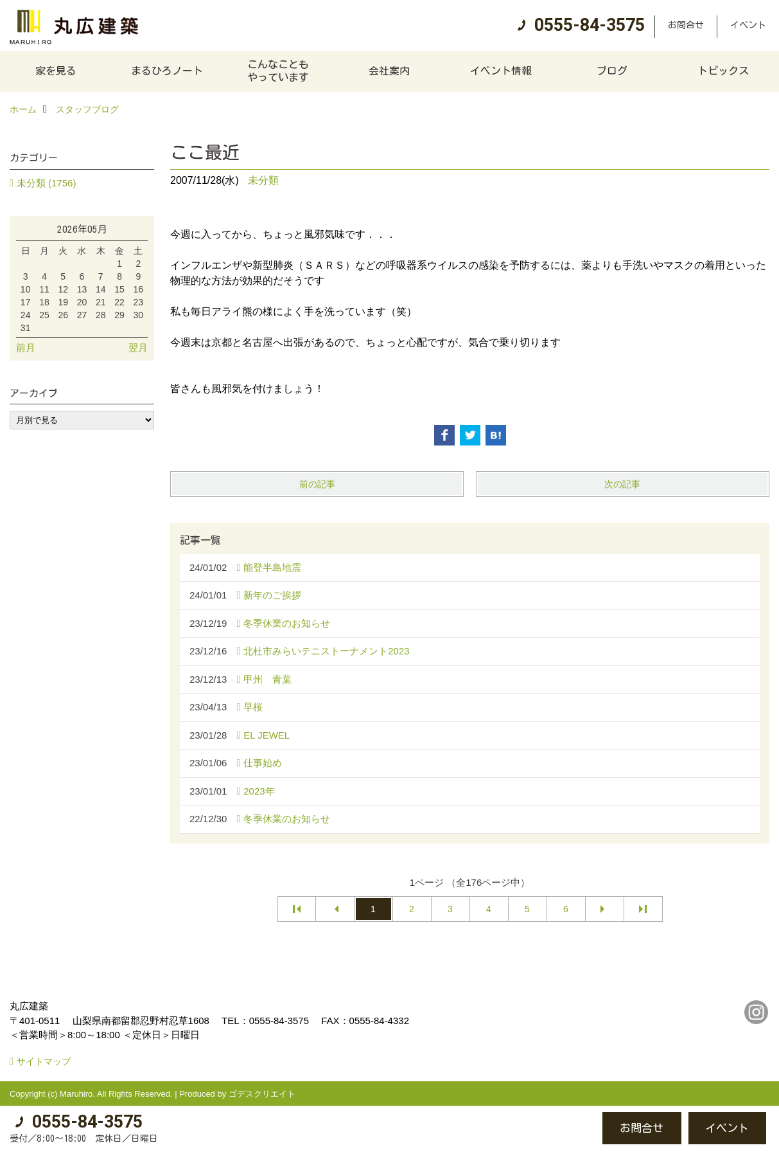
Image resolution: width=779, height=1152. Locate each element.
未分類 (263, 180)
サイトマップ (44, 1061)
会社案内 (389, 71)
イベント (748, 25)
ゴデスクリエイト (262, 1094)
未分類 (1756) (46, 182)
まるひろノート (167, 71)
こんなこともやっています (278, 70)
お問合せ (686, 25)
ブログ (612, 71)
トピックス (723, 71)
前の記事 (317, 484)
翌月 (138, 347)
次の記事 (622, 484)
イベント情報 (501, 71)
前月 (25, 347)
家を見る (55, 71)
